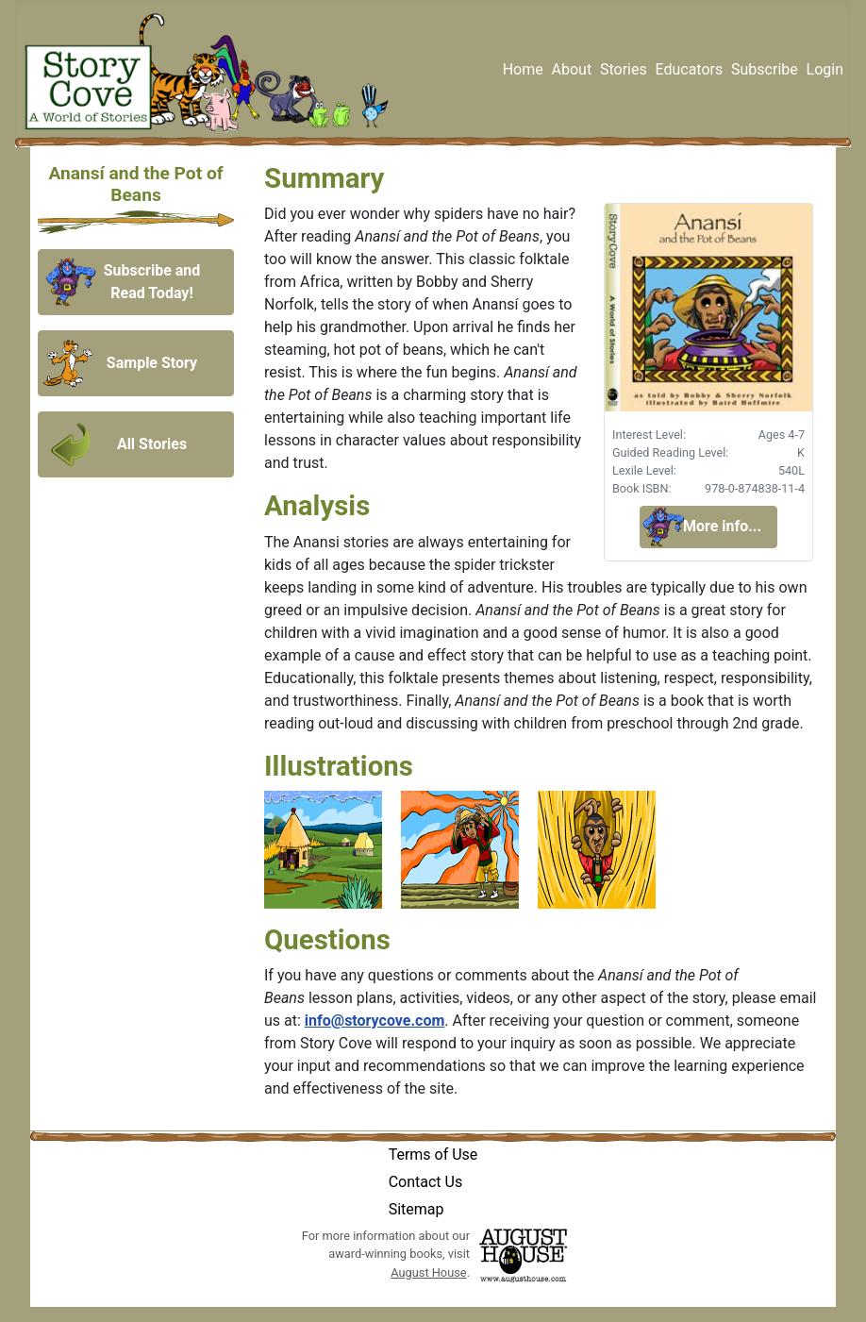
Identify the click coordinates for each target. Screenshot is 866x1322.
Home (523, 69)
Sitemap (416, 1209)
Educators (689, 69)
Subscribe (764, 69)
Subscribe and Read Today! (152, 281)
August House (428, 1272)
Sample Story (152, 363)
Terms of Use (433, 1154)
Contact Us (426, 1182)
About (572, 69)
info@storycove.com (374, 1020)
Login (825, 69)
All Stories (152, 444)
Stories (623, 69)
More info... (722, 526)
